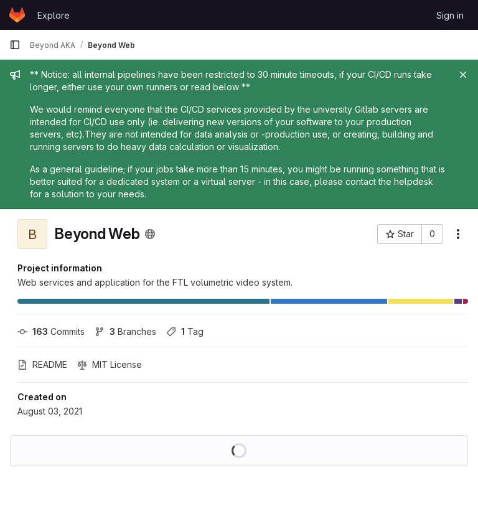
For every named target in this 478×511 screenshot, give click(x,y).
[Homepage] (17, 15)
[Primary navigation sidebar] (15, 45)
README (42, 364)
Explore (53, 15)
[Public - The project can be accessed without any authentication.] (150, 234)
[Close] (463, 74)
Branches (125, 331)
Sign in (450, 15)
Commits (51, 331)
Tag (185, 331)
